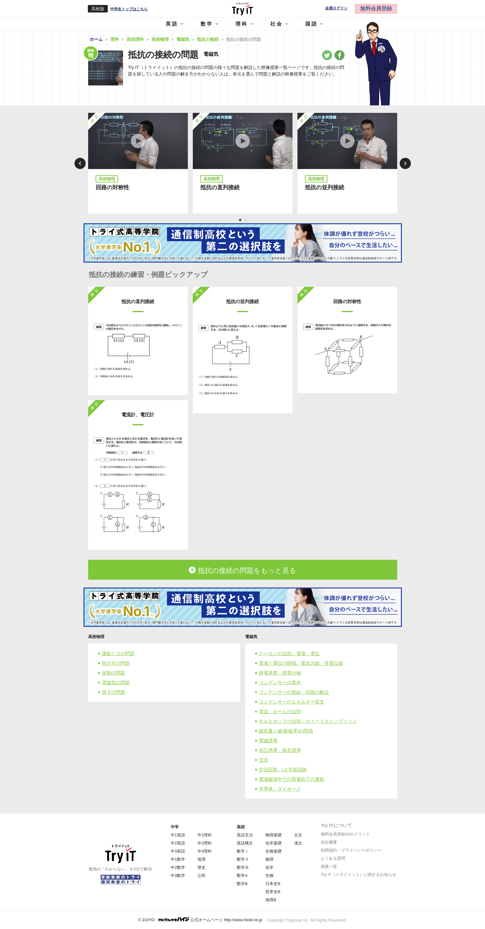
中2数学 (178, 867)
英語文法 (245, 835)
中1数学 (178, 859)
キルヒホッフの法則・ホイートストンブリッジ (308, 721)
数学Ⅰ (243, 851)
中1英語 (178, 835)
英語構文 (245, 843)
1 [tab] (240, 220)
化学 (269, 867)
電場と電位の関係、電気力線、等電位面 (301, 663)
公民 (201, 875)
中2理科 (204, 843)
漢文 (298, 843)
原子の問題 (113, 692)
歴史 (201, 867)
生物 (269, 875)
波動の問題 (113, 672)
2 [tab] (245, 220)
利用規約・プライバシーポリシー (351, 850)
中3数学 (178, 875)
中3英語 (178, 851)
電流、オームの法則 (280, 711)
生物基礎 (273, 851)
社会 (276, 24)
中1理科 (204, 835)
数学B (242, 883)
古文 (298, 835)
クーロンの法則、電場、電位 (289, 653)
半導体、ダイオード (280, 788)
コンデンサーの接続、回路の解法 (294, 692)
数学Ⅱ (243, 859)
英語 (172, 24)
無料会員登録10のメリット (345, 834)
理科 (241, 24)
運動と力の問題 (118, 653)
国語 (311, 24)
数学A (242, 875)
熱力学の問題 (116, 663)
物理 (269, 859)
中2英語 (178, 843)
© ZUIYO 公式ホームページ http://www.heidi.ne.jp (200, 919)
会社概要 (329, 842)
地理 (201, 859)
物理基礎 (273, 835)
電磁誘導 (268, 740)
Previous (80, 163)
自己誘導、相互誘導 (280, 750)
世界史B (272, 891)
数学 (207, 24)
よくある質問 (333, 858)
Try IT (242, 8)
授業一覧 (329, 866)
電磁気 (251, 636)
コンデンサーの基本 (280, 682)
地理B (270, 900)
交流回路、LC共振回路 (283, 769)
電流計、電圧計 (137, 414)
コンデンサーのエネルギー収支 (291, 701)
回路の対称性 (112, 187)
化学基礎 (273, 843)
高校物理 (96, 636)
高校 (241, 827)
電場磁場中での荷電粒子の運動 (291, 779)
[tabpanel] (138, 163)
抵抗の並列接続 (324, 187)
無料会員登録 (376, 9)
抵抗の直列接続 (220, 187)
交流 (263, 759)
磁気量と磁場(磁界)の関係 (286, 730)
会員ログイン (336, 8)
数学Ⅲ (243, 867)
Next (405, 163)
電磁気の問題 (116, 682)
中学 (175, 827)
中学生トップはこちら (129, 9)
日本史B (272, 883)
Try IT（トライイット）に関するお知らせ (358, 874)
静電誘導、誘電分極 (280, 672)
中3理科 (204, 851)
